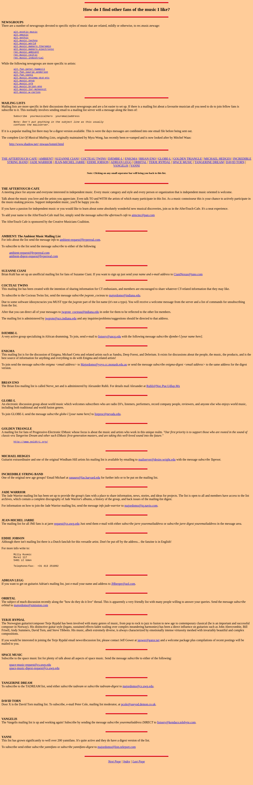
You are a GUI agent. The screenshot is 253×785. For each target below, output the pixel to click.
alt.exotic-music (25, 32)
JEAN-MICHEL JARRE (69, 175)
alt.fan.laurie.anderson (30, 78)
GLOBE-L (164, 172)
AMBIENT (46, 172)
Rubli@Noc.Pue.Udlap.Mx (163, 399)
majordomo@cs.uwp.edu (137, 703)
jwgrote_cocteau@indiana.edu (80, 325)
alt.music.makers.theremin (32, 49)
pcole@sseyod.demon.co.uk (138, 721)
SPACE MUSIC (182, 175)
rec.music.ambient (26, 56)
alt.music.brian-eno (27, 96)
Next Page (114, 778)
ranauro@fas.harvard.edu (84, 491)
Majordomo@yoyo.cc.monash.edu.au (104, 377)
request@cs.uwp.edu (67, 537)
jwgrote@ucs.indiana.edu (61, 331)
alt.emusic (20, 35)
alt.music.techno (25, 42)
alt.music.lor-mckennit (30, 99)
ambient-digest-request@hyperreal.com (33, 269)
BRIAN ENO (147, 172)
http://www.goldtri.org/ (30, 455)
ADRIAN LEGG (121, 175)
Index (126, 778)
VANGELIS (120, 178)
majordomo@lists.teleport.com (116, 763)
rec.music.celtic (25, 60)
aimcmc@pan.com (143, 228)
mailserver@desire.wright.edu (157, 473)
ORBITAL (140, 175)
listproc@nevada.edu (108, 427)
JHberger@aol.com (123, 600)
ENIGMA (131, 172)
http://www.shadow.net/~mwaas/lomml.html (36, 157)
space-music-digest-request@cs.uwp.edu (34, 685)
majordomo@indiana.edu (124, 308)
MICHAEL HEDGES (217, 172)
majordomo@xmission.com (31, 622)
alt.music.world (24, 46)
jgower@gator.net (148, 656)
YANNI (135, 178)
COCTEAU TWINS (93, 172)
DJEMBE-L (115, 172)
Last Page (138, 778)
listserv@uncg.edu (109, 349)
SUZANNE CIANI (67, 172)
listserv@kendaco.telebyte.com (176, 739)
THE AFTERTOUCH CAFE (19, 172)
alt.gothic (20, 39)
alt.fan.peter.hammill (29, 75)
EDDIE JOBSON (98, 175)
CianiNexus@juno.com (188, 287)
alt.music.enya (23, 89)
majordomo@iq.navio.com (140, 519)
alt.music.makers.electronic (33, 53)
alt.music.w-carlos (26, 103)
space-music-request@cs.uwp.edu (30, 681)
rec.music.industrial (28, 63)
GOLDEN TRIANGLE (187, 172)
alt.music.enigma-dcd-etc (31, 85)
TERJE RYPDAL (160, 175)
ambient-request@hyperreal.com (80, 253)
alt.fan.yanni (23, 82)
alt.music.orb (23, 92)
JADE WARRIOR (41, 175)
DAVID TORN (235, 175)
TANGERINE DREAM (209, 175)
